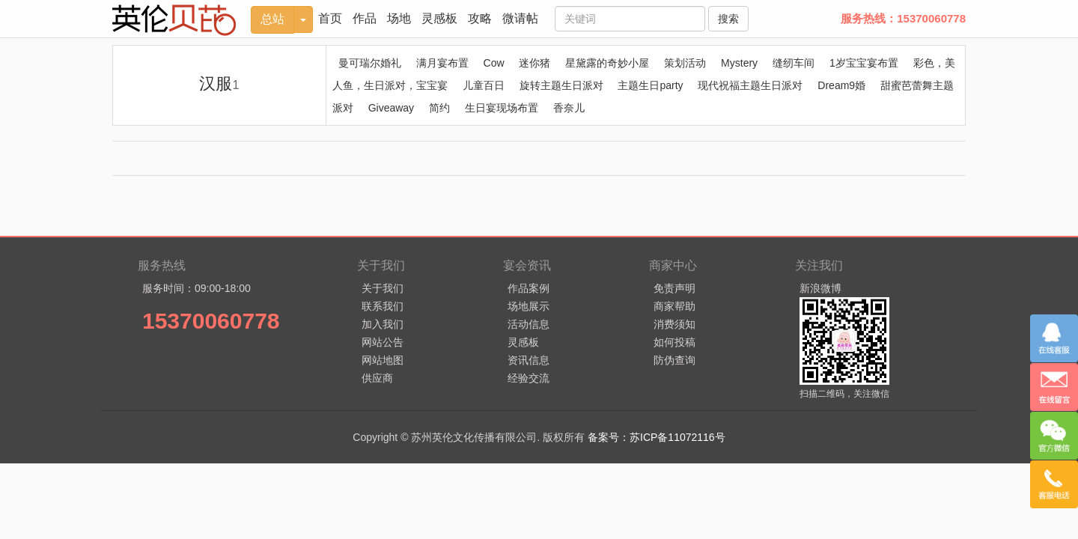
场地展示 (528, 306)
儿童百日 (484, 85)
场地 (399, 18)
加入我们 (383, 324)
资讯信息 (528, 360)
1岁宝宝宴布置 (863, 63)
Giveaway (391, 108)
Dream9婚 (841, 85)
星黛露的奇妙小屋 (607, 63)
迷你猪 (534, 63)
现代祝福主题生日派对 (750, 85)
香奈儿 (569, 108)
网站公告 (383, 342)
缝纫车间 (793, 63)
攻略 (480, 18)
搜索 (728, 19)
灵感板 (439, 18)
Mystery (739, 63)
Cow (494, 63)
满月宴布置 (442, 63)
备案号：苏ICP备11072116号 (656, 437)
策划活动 (685, 63)
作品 (365, 18)
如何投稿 (674, 342)
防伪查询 (674, 360)
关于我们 (383, 288)
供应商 (377, 378)
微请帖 (520, 18)
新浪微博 (820, 288)
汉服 (219, 83)
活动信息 (528, 324)
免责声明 (674, 288)
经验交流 (528, 378)
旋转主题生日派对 (561, 85)
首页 (330, 18)
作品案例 (528, 288)
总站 (272, 19)
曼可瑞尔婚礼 (369, 63)
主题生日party (650, 85)
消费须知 (674, 324)
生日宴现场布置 (501, 108)
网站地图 (383, 360)
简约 (439, 108)
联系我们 (383, 306)
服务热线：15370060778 (903, 18)
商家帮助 (674, 306)
